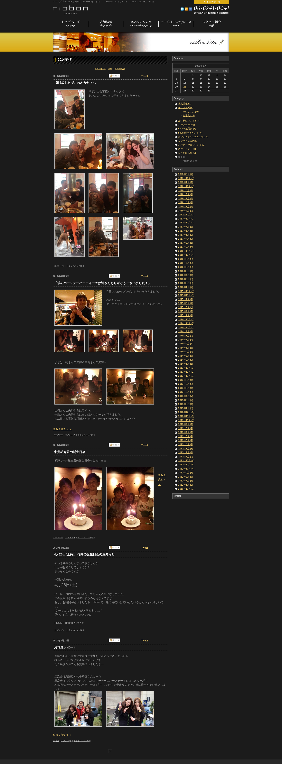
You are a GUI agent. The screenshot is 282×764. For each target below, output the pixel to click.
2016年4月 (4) (185, 275)
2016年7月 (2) (185, 263)
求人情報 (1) (184, 103)
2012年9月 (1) (185, 424)
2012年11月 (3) (186, 416)
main (110, 69)
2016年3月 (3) (185, 279)
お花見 (56, 741)
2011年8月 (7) (185, 476)
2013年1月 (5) (185, 408)
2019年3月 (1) (185, 194)
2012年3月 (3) (185, 448)
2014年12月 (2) (186, 319)
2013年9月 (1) (185, 380)
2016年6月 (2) (185, 267)
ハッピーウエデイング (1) (191, 145)
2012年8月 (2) (185, 428)
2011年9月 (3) (185, 472)
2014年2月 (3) (185, 360)
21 (184, 86)
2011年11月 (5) (186, 464)
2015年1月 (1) (185, 315)
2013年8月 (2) (185, 384)
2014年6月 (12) (186, 343)
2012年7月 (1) (185, 432)
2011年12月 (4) (186, 460)
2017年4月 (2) (185, 239)
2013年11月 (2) (186, 371)
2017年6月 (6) (185, 230)
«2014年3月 (100, 69)
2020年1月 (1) (185, 182)
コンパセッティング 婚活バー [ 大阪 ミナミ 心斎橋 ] (71, 9)
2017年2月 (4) (185, 247)
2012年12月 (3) (186, 412)
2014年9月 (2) (185, 331)
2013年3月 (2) (185, 400)
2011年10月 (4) (186, 468)
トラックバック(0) (74, 266)
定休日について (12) (189, 120)
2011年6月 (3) (185, 484)
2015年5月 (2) (185, 303)
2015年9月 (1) (185, 299)
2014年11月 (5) (186, 323)
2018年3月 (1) (185, 206)
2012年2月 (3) (185, 452)
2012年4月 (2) (185, 444)
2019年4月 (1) (185, 190)
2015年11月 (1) (186, 291)
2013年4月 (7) (185, 396)
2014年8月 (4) (185, 335)
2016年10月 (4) (186, 255)
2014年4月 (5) (185, 351)
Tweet (144, 76)
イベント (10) (185, 107)
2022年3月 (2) (185, 174)
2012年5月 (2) (185, 440)
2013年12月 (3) (186, 368)
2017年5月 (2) (185, 234)
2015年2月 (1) (185, 311)
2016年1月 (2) (185, 287)
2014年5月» (120, 69)
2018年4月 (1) (185, 202)
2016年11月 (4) (186, 251)
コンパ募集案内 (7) (188, 140)
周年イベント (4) (187, 148)
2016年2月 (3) (185, 283)
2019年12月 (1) (186, 186)
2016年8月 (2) (185, 259)
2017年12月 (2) (186, 214)
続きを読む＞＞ (62, 429)
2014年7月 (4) (185, 339)
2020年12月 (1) (186, 178)
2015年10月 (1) (186, 295)
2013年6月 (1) (185, 388)
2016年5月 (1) (185, 271)
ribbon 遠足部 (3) (187, 128)
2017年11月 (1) (186, 218)
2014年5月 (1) (185, 347)
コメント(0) (59, 266)
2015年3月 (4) (185, 307)
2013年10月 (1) (186, 376)
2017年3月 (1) (185, 242)
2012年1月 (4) (185, 456)
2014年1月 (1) (185, 363)
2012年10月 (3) (186, 420)
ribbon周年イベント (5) (190, 132)
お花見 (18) (189, 115)
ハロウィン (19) (191, 111)
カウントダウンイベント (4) (193, 136)
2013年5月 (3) (185, 392)
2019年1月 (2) (185, 198)
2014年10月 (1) (186, 327)
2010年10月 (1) (186, 489)
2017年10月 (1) (186, 222)
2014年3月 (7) (185, 355)
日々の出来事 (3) (187, 153)
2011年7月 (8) (185, 480)
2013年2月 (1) (185, 404)
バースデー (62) (186, 124)
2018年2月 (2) (185, 210)
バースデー (58, 435)
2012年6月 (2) (185, 436)
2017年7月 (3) (185, 226)
